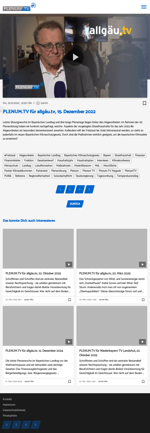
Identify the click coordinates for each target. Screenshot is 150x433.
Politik (7, 176)
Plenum (74, 171)
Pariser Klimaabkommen (18, 171)
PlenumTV (131, 171)
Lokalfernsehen (43, 166)
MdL (97, 166)
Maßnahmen (63, 166)
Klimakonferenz (121, 160)
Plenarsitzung (58, 171)
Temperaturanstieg (127, 176)
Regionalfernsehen (39, 176)
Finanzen (140, 155)
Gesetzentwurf (45, 160)
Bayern (107, 155)
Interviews (102, 160)
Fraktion (28, 160)
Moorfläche (109, 166)
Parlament (41, 171)
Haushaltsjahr (65, 160)
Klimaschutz (11, 166)
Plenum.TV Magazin (110, 171)
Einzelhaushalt (123, 155)
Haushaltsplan (85, 160)
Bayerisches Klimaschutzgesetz (81, 155)
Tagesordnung (105, 176)
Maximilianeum (82, 166)
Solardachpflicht (63, 176)
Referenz (20, 176)
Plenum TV (88, 171)
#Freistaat (9, 155)
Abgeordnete (26, 155)
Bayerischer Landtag (49, 155)
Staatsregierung (84, 176)
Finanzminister (12, 160)
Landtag (26, 166)
